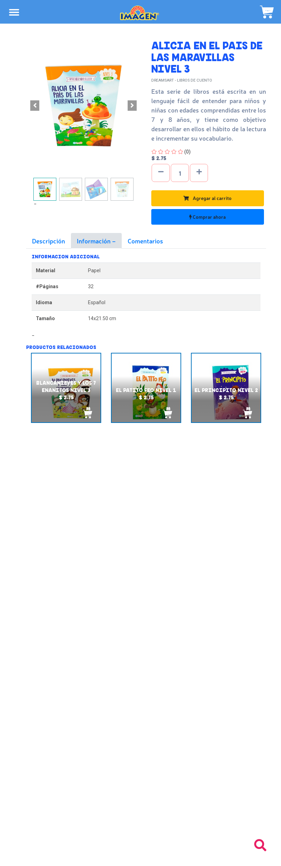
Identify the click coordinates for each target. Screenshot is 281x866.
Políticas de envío (140, 720)
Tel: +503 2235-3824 (140, 818)
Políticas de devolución (140, 728)
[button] (34, 105)
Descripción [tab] (48, 240)
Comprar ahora (207, 217)
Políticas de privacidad (141, 736)
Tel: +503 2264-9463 (140, 826)
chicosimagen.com (161, 856)
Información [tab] (94, 240)
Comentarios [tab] (145, 240)
